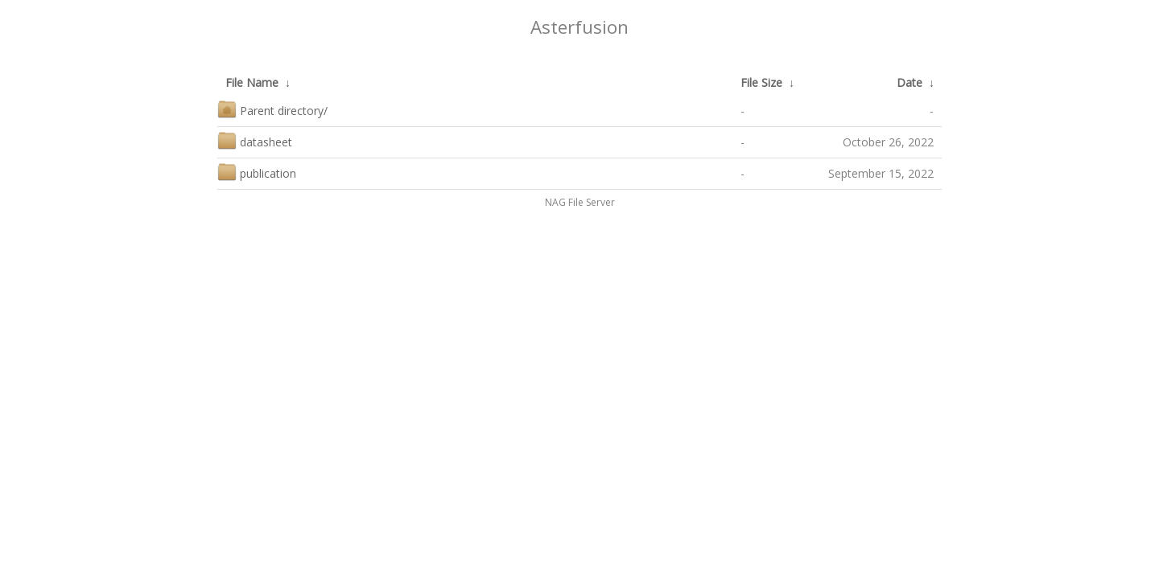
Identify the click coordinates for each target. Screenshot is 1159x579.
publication (256, 171)
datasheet (254, 140)
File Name (251, 82)
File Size (761, 82)
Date (909, 82)
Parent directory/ (272, 109)
